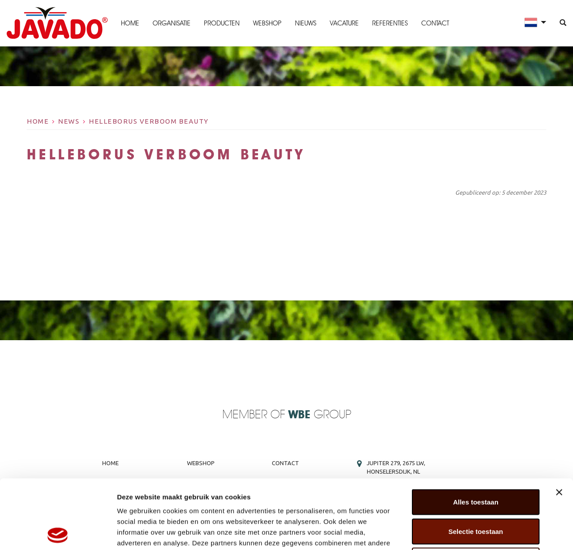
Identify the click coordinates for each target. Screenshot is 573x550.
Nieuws (305, 23)
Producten (222, 23)
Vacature (344, 23)
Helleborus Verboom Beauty (149, 121)
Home (130, 23)
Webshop (267, 23)
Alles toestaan (475, 433)
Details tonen (482, 532)
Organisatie (172, 23)
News (68, 121)
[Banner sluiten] (559, 423)
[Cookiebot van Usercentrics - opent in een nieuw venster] (58, 532)
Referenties (390, 23)
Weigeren (475, 491)
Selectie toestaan (475, 462)
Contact (435, 23)
